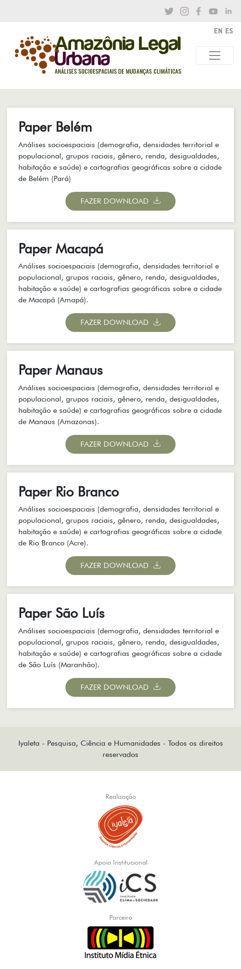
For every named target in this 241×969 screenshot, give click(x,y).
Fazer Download (114, 201)
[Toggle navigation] (214, 55)
